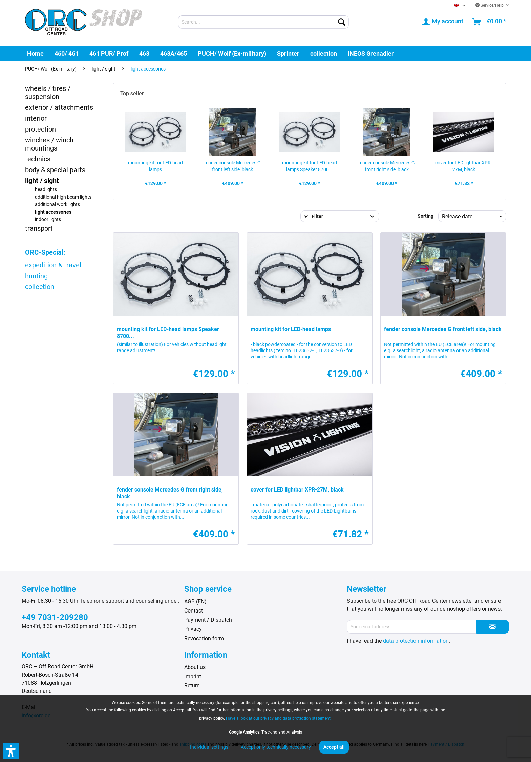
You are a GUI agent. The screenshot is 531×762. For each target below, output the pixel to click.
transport (39, 228)
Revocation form (204, 638)
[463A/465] (173, 53)
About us (195, 667)
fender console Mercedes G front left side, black (232, 166)
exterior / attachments (59, 107)
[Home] (35, 53)
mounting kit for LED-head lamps (155, 166)
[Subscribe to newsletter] (492, 627)
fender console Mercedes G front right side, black (386, 166)
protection (40, 129)
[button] (11, 751)
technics (37, 159)
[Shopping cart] (489, 22)
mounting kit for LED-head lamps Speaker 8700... (309, 166)
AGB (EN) (195, 601)
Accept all (334, 747)
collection (39, 287)
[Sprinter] (288, 53)
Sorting (425, 216)
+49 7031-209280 (55, 617)
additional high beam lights (63, 197)
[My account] (443, 22)
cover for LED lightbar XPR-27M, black (463, 166)
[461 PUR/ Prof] (109, 53)
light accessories (53, 212)
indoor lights (48, 219)
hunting (36, 276)
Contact (193, 610)
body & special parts (55, 170)
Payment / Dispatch (208, 620)
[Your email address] (412, 627)
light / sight (42, 181)
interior (36, 118)
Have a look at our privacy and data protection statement (278, 718)
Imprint (192, 676)
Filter (313, 216)
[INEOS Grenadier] (370, 53)
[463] (144, 53)
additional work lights (57, 204)
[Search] (342, 22)
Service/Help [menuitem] (490, 5)
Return (192, 685)
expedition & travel (53, 265)
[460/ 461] (66, 53)
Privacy (193, 629)
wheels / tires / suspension (47, 92)
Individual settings (209, 747)
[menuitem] (263, 22)
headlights (46, 190)
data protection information (416, 641)
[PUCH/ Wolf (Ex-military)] (232, 53)
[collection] (323, 53)
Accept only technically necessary (276, 747)
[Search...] (263, 22)
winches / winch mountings (49, 144)
